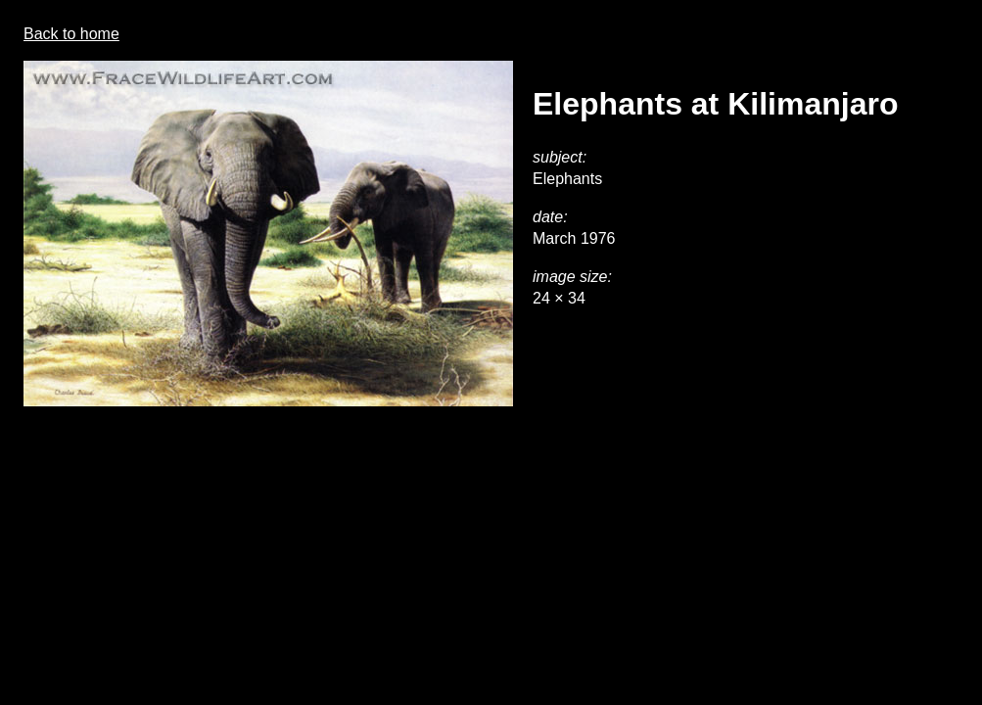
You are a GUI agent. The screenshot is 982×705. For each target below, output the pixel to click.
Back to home (71, 33)
